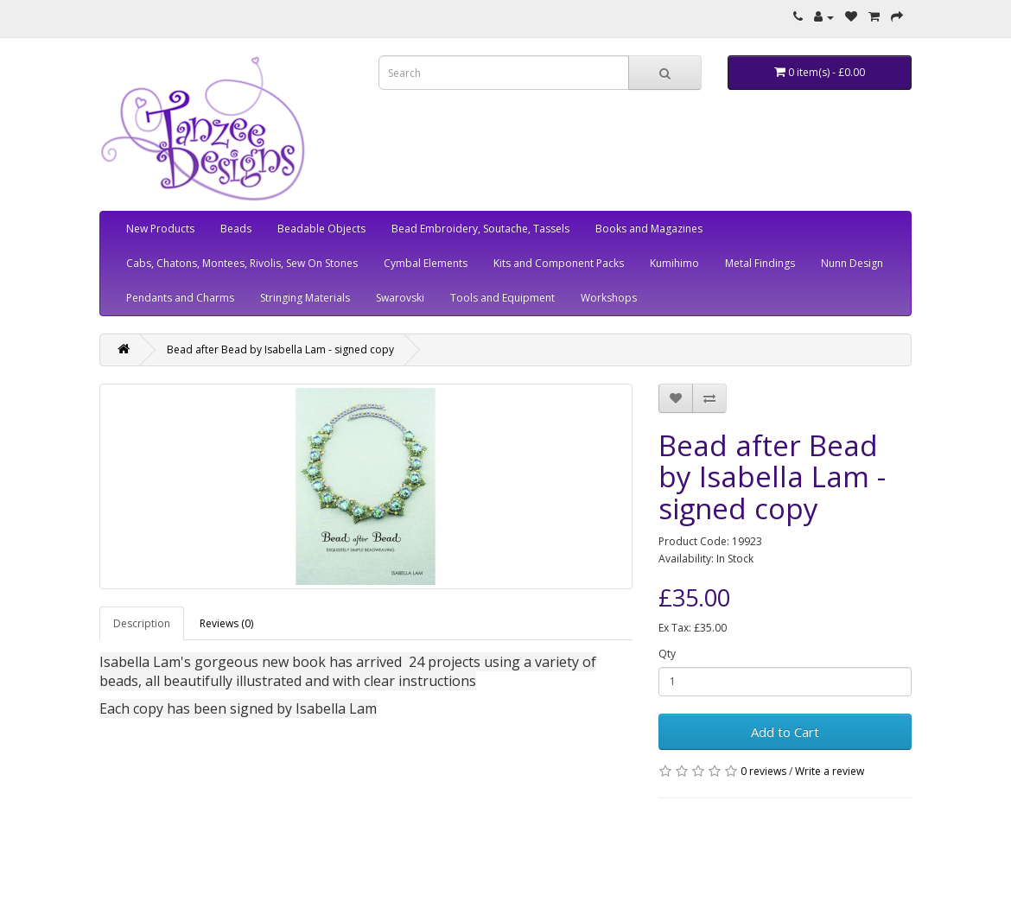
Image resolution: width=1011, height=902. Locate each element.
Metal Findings (760, 263)
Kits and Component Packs (558, 263)
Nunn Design (852, 263)
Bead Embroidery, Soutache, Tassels (480, 228)
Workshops (609, 297)
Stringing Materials (305, 297)
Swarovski (400, 297)
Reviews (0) (226, 623)
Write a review (829, 771)
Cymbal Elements (425, 263)
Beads (235, 228)
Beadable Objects (321, 228)
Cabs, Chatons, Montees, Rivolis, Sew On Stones (242, 263)
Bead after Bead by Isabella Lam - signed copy (280, 349)
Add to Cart (785, 731)
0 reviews (763, 771)
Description (141, 623)
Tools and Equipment (502, 297)
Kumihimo (674, 263)
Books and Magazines (649, 228)
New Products (160, 228)
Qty (667, 653)
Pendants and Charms (180, 297)
